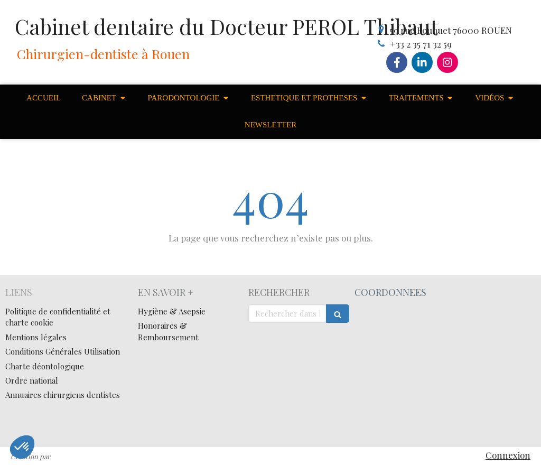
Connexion (508, 455)
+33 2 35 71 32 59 (421, 44)
